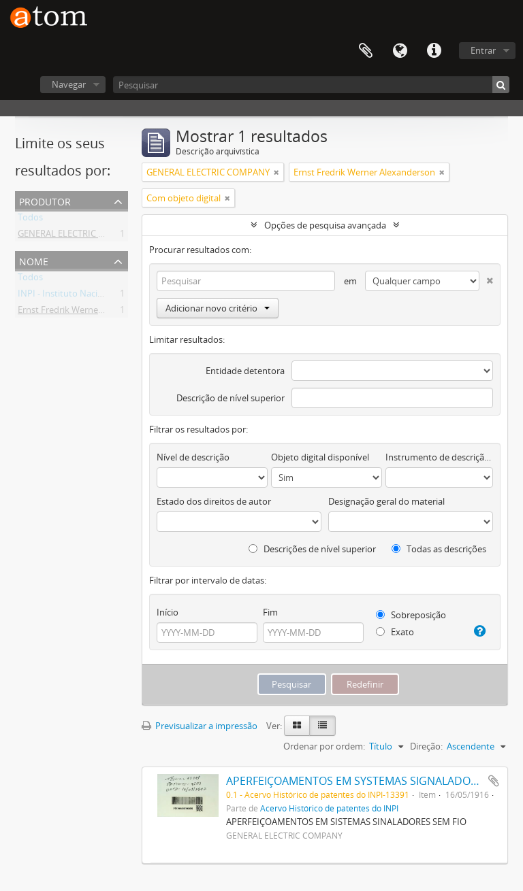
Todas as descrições (439, 549)
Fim (270, 612)
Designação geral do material (386, 501)
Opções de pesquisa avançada (325, 225)
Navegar (69, 84)
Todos (30, 220)
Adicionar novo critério (217, 308)
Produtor (45, 200)
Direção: (426, 746)
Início (167, 612)
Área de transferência (366, 51)
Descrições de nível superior (312, 549)
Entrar (483, 50)
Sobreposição (411, 615)
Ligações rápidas (434, 51)
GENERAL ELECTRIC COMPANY (79, 236)
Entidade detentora (245, 371)
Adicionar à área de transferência (494, 781)
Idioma (400, 51)
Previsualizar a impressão (199, 726)
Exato (395, 632)
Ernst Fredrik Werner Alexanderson (88, 312)
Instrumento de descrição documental (439, 457)
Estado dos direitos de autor (214, 501)
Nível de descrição (193, 457)
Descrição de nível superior (230, 398)
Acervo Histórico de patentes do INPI (329, 808)
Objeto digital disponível (320, 457)
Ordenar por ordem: (324, 746)
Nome (33, 260)
